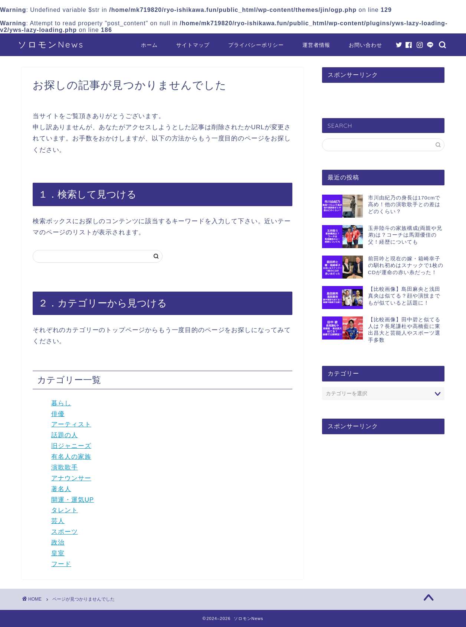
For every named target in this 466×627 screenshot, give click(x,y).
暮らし (61, 403)
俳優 (58, 414)
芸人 (58, 520)
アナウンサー (71, 478)
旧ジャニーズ (71, 445)
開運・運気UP (72, 499)
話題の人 (64, 435)
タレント (64, 510)
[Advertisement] (383, 497)
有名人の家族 (71, 456)
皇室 (58, 553)
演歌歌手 (64, 467)
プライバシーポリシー (256, 45)
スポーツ (64, 531)
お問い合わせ (365, 45)
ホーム (149, 45)
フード (61, 564)
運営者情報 (316, 45)
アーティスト (71, 424)
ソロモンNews (51, 44)
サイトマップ (193, 45)
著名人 (61, 489)
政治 (58, 542)
